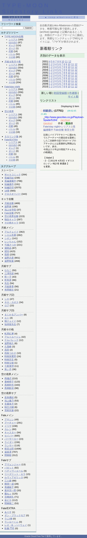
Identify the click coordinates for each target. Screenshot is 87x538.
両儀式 (7, 378)
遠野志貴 (9, 257)
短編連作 (9, 184)
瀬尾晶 (7, 248)
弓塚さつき (10, 244)
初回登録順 (60, 93)
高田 (6, 349)
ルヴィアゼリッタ (13, 477)
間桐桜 (7, 455)
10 (62, 61)
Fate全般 (9, 213)
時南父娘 (9, 362)
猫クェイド (10, 321)
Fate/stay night (12, 86)
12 (69, 61)
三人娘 (7, 480)
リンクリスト (16, 17)
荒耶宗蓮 (9, 410)
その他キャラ (11, 222)
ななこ (7, 270)
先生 (6, 283)
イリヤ (7, 426)
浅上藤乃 (9, 400)
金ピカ (7, 500)
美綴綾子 (9, 487)
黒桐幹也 (9, 385)
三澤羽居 (9, 273)
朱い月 (7, 369)
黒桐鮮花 (9, 388)
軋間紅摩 (9, 333)
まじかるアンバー (13, 314)
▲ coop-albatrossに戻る (62, 17)
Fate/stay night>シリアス (57, 126)
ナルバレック (11, 340)
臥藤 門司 (9, 528)
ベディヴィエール (13, 471)
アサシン (9, 419)
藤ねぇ (7, 493)
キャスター (10, 432)
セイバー (9, 435)
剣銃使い (48, 110)
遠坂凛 (7, 452)
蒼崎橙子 (9, 381)
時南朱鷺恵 (10, 356)
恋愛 (11, 51)
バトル (12, 54)
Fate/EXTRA (11, 139)
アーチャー (10, 422)
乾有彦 (7, 280)
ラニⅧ (8, 518)
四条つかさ (10, 353)
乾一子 (7, 276)
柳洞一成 (9, 484)
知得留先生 (10, 324)
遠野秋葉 (9, 261)
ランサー (9, 445)
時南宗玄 (9, 359)
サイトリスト (16, 20)
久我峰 (7, 346)
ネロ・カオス (11, 302)
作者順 (73, 93)
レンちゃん (10, 241)
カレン (7, 429)
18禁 (6, 190)
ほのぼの (13, 42)
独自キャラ (10, 219)
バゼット (9, 467)
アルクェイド (11, 231)
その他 (12, 57)
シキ (6, 299)
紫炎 (67, 123)
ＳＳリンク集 (11, 136)
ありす (7, 512)
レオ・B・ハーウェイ (15, 525)
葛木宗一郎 (10, 490)
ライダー (9, 442)
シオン (7, 238)
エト (6, 317)
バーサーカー (11, 439)
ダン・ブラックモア (14, 515)
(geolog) (47, 123)
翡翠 (6, 254)
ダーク (12, 48)
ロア (6, 305)
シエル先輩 (10, 235)
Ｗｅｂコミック (12, 174)
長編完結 (9, 177)
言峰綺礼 (9, 497)
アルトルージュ (12, 336)
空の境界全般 (11, 216)
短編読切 (9, 187)
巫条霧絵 (9, 397)
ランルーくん (11, 522)
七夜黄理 (9, 366)
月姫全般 (9, 203)
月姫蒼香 (9, 286)
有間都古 (9, 289)
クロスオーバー (12, 194)
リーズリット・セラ (14, 474)
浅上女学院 (10, 209)
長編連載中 (10, 181)
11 (66, 61)
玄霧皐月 (9, 404)
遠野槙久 (9, 343)
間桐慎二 (9, 503)
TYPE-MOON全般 (13, 36)
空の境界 (9, 111)
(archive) (65, 120)
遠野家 (7, 206)
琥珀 (6, 251)
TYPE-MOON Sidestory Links (33, 8)
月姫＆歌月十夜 (12, 61)
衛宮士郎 (9, 448)
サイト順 (73, 96)
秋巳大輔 (9, 407)
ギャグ (12, 45)
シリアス (13, 39)
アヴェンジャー (12, 464)
